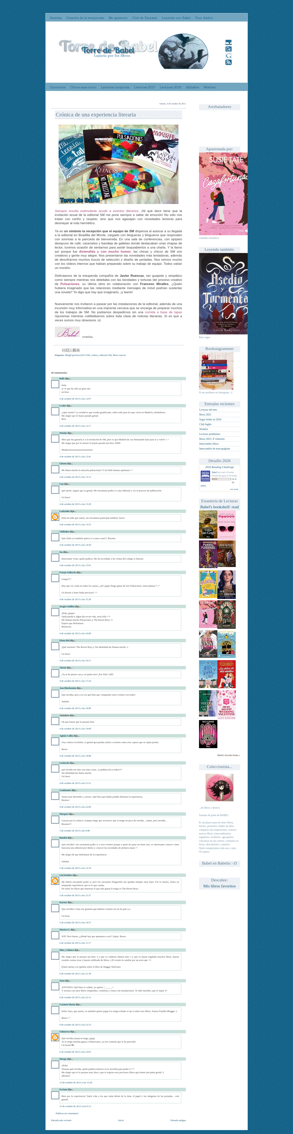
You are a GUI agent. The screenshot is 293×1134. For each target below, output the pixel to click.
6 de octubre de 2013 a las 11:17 (75, 942)
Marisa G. (65, 929)
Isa (61, 552)
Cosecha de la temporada (85, 18)
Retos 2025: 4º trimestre (212, 439)
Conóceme (58, 87)
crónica (94, 355)
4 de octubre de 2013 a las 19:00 (75, 728)
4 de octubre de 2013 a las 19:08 (75, 755)
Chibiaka (64, 531)
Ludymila (65, 511)
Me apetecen (118, 18)
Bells (62, 378)
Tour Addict (204, 18)
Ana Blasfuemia (68, 688)
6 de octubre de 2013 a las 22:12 (75, 997)
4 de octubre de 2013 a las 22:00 (75, 806)
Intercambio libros (209, 443)
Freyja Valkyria (68, 572)
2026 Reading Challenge (219, 467)
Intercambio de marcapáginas (214, 448)
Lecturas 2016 (170, 87)
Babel (214, 472)
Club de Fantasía (144, 18)
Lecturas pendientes (209, 434)
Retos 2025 (205, 414)
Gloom (63, 463)
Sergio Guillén (67, 606)
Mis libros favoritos (219, 886)
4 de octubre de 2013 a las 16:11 (75, 660)
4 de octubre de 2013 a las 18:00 (75, 708)
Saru (62, 980)
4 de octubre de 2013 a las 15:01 (75, 565)
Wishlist (210, 87)
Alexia (63, 667)
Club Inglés (205, 424)
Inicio (121, 1120)
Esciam (63, 1089)
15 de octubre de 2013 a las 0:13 (75, 1106)
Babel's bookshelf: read (219, 506)
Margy (63, 1058)
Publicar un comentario (67, 1113)
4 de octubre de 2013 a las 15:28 (75, 599)
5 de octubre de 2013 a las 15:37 (75, 895)
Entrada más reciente (61, 1120)
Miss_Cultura (67, 950)
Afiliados (192, 87)
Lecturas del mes (208, 409)
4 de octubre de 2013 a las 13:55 (75, 524)
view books (234, 489)
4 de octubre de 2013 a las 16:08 (75, 633)
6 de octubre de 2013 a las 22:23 (75, 1024)
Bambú (63, 837)
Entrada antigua (178, 1120)
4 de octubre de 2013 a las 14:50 (75, 544)
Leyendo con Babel (176, 18)
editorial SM (105, 355)
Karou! (63, 902)
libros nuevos (119, 355)
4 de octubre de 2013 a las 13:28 (75, 504)
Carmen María (67, 1004)
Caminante (65, 790)
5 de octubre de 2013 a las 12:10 (75, 868)
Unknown (65, 1031)
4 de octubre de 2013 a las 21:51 (75, 783)
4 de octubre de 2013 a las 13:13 (75, 476)
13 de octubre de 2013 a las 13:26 (76, 1082)
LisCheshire (66, 875)
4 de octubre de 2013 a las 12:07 (75, 398)
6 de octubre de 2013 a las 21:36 (75, 973)
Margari (64, 814)
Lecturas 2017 (144, 87)
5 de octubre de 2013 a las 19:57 (75, 922)
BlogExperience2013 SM (77, 355)
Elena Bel (64, 640)
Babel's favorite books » (228, 755)
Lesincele (64, 762)
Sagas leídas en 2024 (210, 419)
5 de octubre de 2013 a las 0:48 (75, 830)
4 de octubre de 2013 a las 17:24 (75, 680)
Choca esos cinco (83, 87)
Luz (62, 483)
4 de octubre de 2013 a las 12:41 (75, 456)
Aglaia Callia (66, 735)
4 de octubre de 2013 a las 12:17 (75, 425)
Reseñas (56, 18)
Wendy (63, 433)
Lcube (63, 405)
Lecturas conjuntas (115, 87)
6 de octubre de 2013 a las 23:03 (75, 1051)
